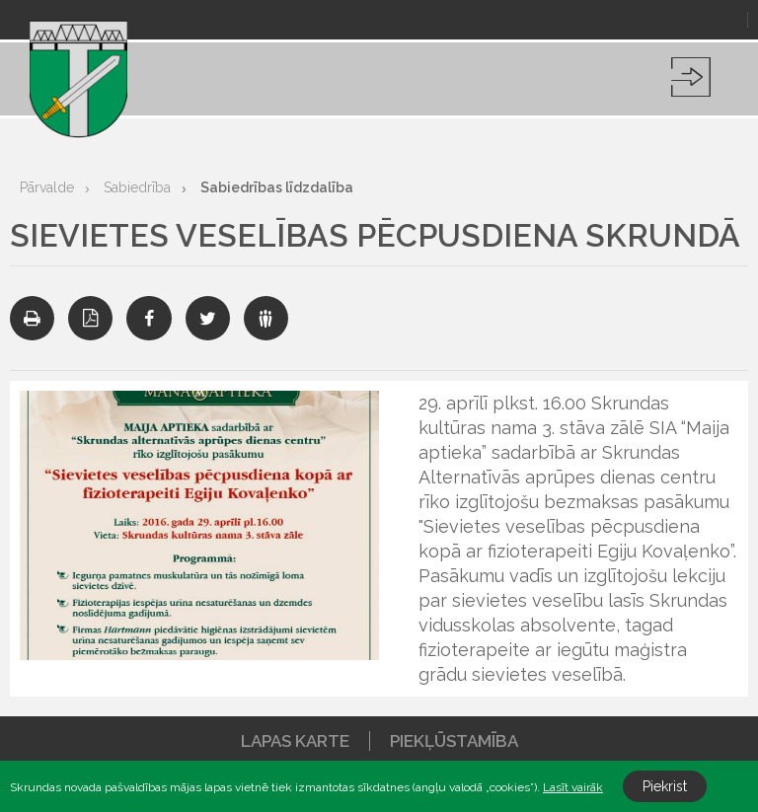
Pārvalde (47, 187)
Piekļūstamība (454, 741)
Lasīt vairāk (573, 787)
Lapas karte (295, 741)
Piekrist (665, 786)
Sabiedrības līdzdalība (276, 187)
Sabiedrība (137, 187)
